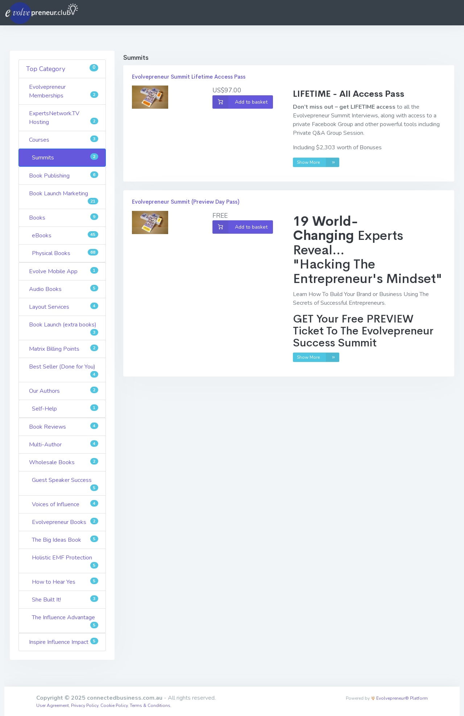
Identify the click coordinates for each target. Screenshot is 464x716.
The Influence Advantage (65, 620)
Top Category (62, 68)
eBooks (65, 235)
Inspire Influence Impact (63, 642)
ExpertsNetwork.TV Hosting (63, 117)
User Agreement (52, 705)
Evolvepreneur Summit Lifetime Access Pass (188, 76)
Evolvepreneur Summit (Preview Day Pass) (185, 201)
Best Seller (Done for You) (63, 370)
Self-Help (65, 408)
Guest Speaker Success (65, 483)
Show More (318, 162)
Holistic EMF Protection (65, 561)
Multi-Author (63, 444)
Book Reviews (63, 426)
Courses (63, 140)
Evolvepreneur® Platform (399, 698)
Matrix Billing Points (63, 349)
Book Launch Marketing (63, 197)
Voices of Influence (65, 504)
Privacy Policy (84, 705)
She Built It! (65, 599)
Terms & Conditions (150, 705)
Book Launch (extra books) (63, 328)
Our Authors (63, 391)
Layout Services (63, 307)
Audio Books (63, 289)
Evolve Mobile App (63, 271)
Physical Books (65, 253)
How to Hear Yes (65, 582)
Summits (65, 157)
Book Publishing (63, 175)
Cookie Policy (114, 705)
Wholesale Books (63, 462)
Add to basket (240, 102)
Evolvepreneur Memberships (63, 91)
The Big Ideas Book (65, 540)
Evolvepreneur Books (65, 522)
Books (63, 217)
